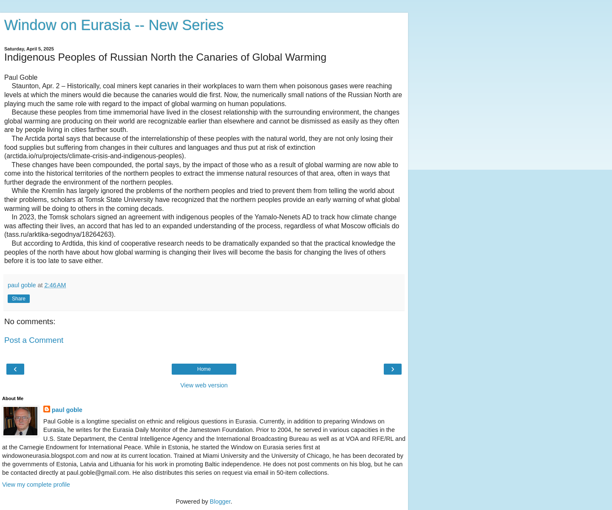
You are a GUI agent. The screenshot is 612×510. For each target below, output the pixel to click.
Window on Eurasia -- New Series (114, 25)
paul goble (67, 409)
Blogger (220, 501)
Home (204, 369)
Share (19, 299)
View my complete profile (36, 484)
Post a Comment (33, 340)
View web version (204, 385)
